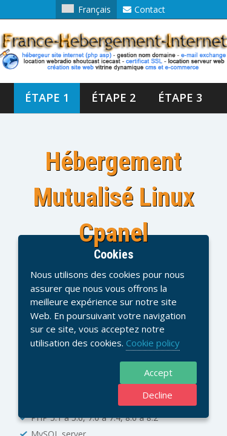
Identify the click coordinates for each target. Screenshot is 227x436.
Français (86, 9)
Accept (158, 372)
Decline (157, 395)
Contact (144, 9)
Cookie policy (153, 343)
